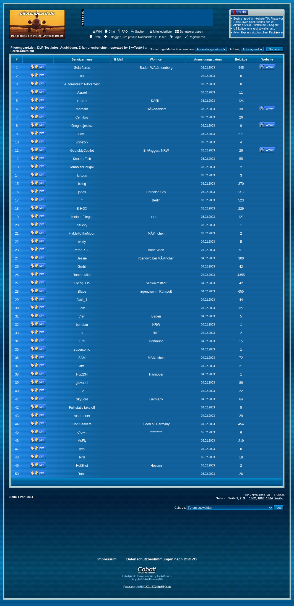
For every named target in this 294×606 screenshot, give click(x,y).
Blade (82, 291)
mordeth (82, 109)
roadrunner (82, 416)
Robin (82, 474)
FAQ (123, 31)
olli (82, 76)
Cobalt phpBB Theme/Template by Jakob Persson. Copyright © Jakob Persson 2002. (147, 576)
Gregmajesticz (82, 126)
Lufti (82, 341)
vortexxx (82, 142)
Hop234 (82, 374)
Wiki (97, 31)
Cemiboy (82, 117)
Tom (82, 308)
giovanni (82, 383)
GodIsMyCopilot (82, 151)
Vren (82, 316)
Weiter (279, 498)
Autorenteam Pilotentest (82, 84)
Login (175, 37)
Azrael (82, 93)
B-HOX (82, 209)
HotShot (82, 466)
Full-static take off (82, 408)
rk (81, 333)
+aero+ (82, 101)
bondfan (82, 325)
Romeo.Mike (82, 275)
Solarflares (82, 68)
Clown (82, 432)
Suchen (138, 31)
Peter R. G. (82, 250)
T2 (82, 391)
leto (82, 449)
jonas (82, 192)
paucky (82, 225)
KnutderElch (82, 159)
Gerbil (81, 267)
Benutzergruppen (189, 31)
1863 (260, 498)
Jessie (82, 258)
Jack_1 (82, 300)
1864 (269, 498)
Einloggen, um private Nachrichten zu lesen (135, 37)
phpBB (139, 586)
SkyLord (82, 399)
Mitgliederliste (160, 31)
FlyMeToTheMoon (82, 233)
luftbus (82, 175)
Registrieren (194, 37)
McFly (81, 441)
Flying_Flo (82, 283)
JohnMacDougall (82, 167)
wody (82, 242)
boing (82, 184)
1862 (252, 498)
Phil (82, 457)
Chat (110, 31)
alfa (82, 366)
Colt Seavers (82, 424)
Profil (94, 37)
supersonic (82, 349)
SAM (81, 358)
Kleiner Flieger (82, 217)
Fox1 (82, 134)
